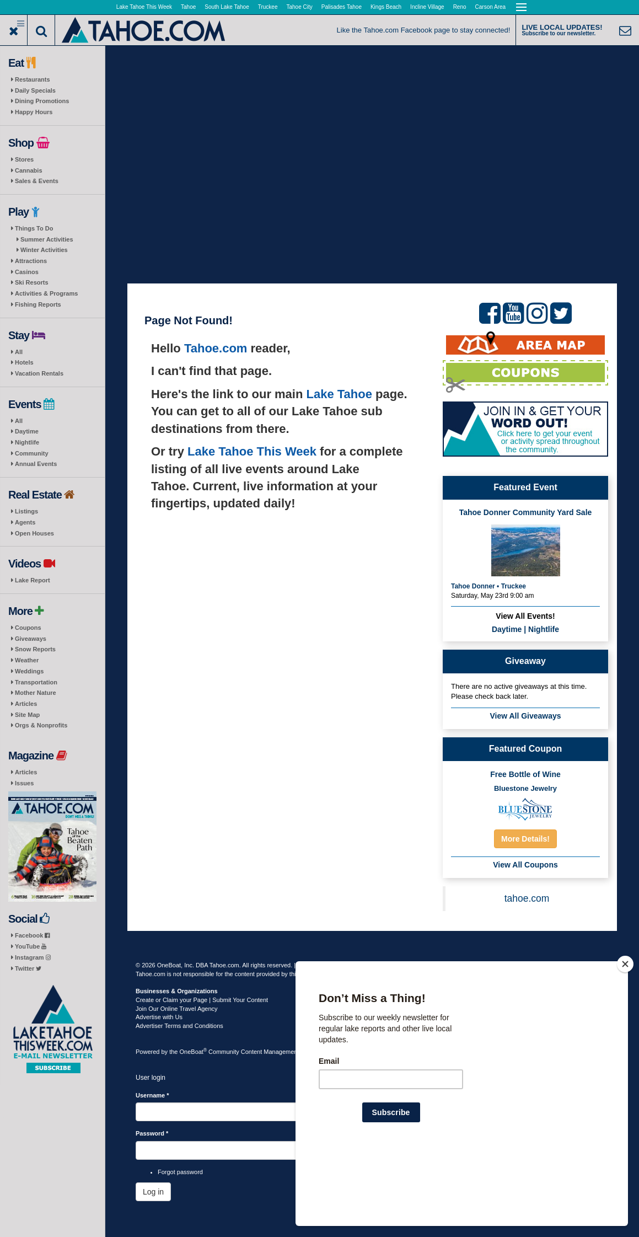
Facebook (32, 935)
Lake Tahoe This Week (144, 7)
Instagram (33, 957)
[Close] (625, 1035)
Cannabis (28, 170)
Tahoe (188, 7)
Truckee (268, 7)
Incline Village (427, 7)
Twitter (28, 968)
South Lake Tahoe (227, 7)
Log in (153, 1191)
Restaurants (32, 79)
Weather (27, 660)
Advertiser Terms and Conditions (179, 1025)
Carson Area (490, 7)
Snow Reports (35, 649)
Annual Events (36, 463)
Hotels (24, 362)
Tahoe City (300, 7)
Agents (25, 522)
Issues (24, 783)
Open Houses (34, 533)
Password (152, 1133)
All (19, 352)
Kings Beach (385, 7)
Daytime (27, 431)
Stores (24, 159)
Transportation (36, 682)
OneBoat (193, 1051)
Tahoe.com (216, 348)
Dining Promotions (42, 101)
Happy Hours (33, 112)
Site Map (27, 714)
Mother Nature (35, 692)
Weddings (29, 671)
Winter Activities (44, 250)
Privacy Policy (356, 965)
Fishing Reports (38, 304)
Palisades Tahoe (341, 7)
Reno (459, 7)
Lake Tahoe (339, 394)
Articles (26, 703)
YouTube (30, 946)
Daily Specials (35, 90)
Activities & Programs (46, 293)
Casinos (27, 272)
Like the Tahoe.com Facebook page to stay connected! (424, 30)
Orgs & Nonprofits (41, 725)
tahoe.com (527, 898)
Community (32, 453)
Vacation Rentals (39, 373)
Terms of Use (315, 965)
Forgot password (180, 1172)
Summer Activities (46, 239)
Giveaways (30, 638)
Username (152, 1095)
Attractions (31, 261)
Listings (26, 511)
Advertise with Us (159, 1017)
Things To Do (34, 228)
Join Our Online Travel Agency (177, 1008)
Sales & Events (36, 181)
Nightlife (27, 442)
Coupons (28, 627)
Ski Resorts (32, 282)
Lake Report (32, 580)
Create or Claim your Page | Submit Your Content (202, 1000)
